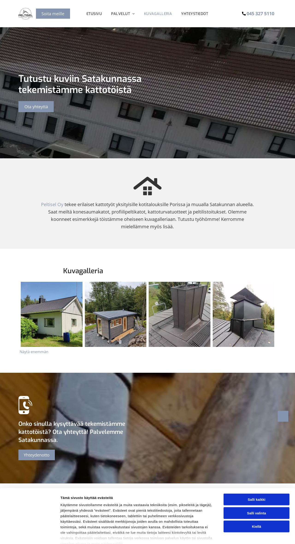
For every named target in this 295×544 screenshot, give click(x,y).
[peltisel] (52, 314)
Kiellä (256, 500)
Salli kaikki (257, 473)
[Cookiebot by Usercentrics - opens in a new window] (30, 535)
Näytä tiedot (246, 535)
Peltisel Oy (52, 204)
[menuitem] (94, 14)
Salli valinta (256, 486)
